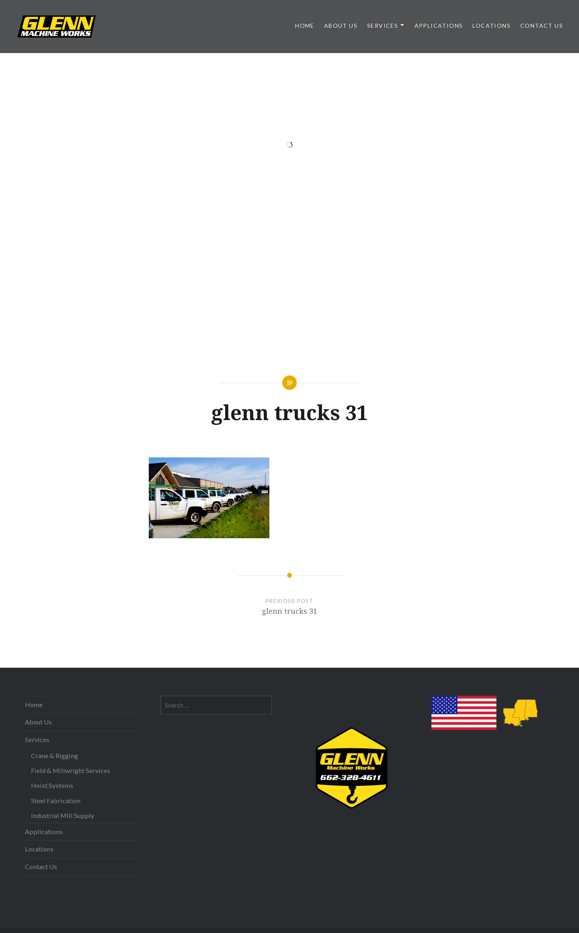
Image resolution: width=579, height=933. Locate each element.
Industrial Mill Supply (62, 815)
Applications (439, 25)
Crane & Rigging (54, 755)
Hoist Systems (52, 785)
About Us (340, 25)
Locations (491, 25)
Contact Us (541, 25)
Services (382, 25)
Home (304, 25)
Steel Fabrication (55, 800)
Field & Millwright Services (70, 770)
